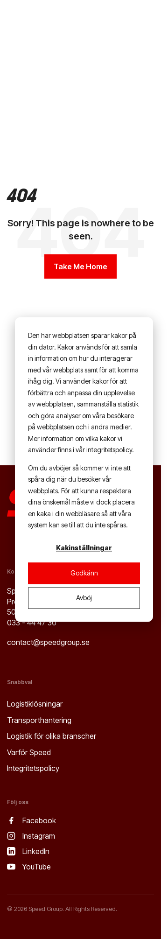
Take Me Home (80, 266)
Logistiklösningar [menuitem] (35, 703)
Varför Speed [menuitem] (29, 752)
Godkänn (84, 573)
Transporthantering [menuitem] (39, 720)
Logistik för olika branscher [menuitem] (51, 736)
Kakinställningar (84, 548)
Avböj (84, 598)
